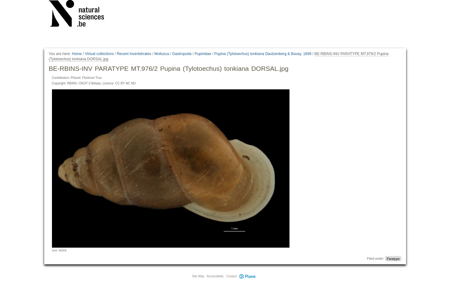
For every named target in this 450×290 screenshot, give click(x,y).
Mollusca (161, 54)
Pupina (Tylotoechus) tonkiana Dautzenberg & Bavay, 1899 (262, 54)
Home (77, 54)
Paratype (393, 258)
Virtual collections (99, 54)
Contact (231, 276)
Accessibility (215, 276)
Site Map (198, 276)
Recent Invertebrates (134, 54)
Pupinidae (203, 54)
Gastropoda (181, 54)
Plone (248, 276)
